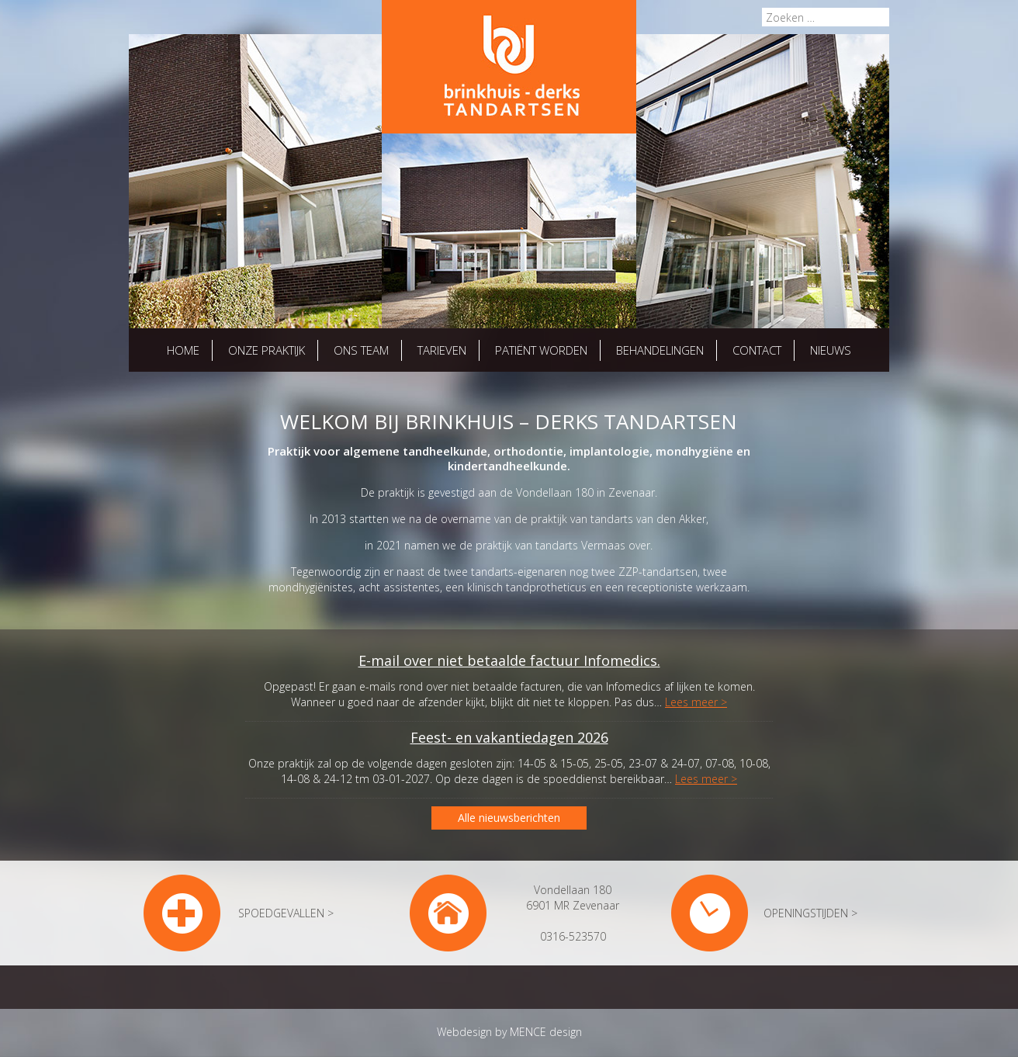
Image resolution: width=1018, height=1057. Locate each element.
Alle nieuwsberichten (509, 817)
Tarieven (441, 350)
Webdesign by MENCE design (509, 1031)
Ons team (361, 350)
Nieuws (830, 350)
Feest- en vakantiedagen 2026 (509, 737)
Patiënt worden (541, 350)
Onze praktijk (266, 350)
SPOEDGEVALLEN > (286, 913)
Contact (756, 350)
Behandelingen (660, 350)
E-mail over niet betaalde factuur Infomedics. (509, 660)
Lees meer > (696, 702)
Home (183, 350)
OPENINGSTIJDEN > (810, 913)
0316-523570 (573, 936)
